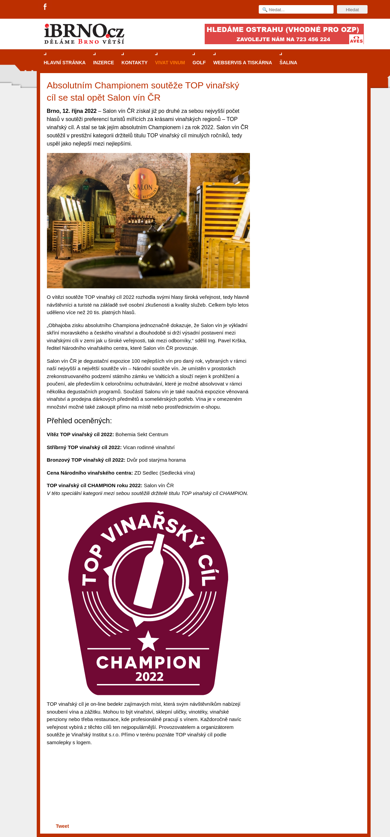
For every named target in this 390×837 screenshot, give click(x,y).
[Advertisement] (147, 795)
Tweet (62, 826)
